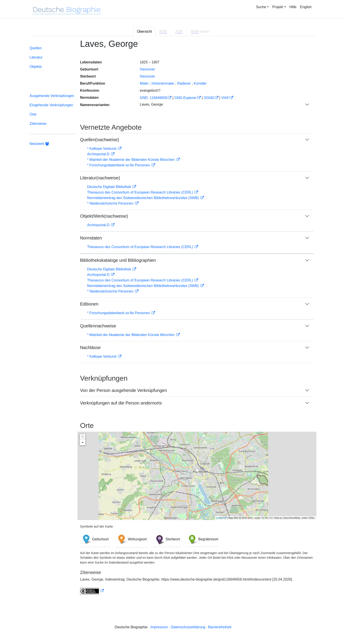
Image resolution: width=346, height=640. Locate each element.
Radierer (184, 83)
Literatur (36, 57)
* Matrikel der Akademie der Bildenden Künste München (131, 159)
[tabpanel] (173, 319)
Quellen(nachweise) (99, 139)
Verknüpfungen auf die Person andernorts (121, 403)
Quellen (36, 48)
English (306, 7)
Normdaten (91, 237)
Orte (33, 114)
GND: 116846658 (153, 98)
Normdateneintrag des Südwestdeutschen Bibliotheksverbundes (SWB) (143, 198)
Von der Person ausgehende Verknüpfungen (123, 390)
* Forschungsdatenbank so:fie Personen (119, 165)
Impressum (159, 627)
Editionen (89, 304)
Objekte (36, 66)
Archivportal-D (99, 154)
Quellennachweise (98, 325)
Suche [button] (261, 7)
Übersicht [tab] (144, 31)
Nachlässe (90, 347)
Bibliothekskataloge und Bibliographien (118, 260)
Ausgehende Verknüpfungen (52, 96)
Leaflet (219, 518)
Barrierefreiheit (219, 627)
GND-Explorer (185, 98)
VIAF (225, 98)
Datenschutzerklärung (188, 627)
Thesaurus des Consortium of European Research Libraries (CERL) (140, 192)
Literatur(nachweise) (100, 177)
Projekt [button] (277, 7)
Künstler (200, 83)
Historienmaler (163, 83)
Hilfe (293, 7)
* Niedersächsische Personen (110, 203)
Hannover (147, 69)
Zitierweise (38, 123)
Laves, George (151, 104)
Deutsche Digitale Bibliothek (109, 187)
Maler (144, 83)
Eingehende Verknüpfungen (51, 105)
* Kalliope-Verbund (102, 148)
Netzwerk (39, 144)
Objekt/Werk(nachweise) (104, 216)
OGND (209, 98)
